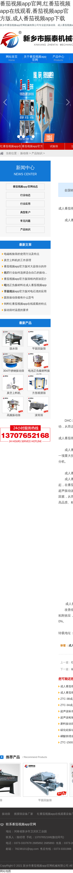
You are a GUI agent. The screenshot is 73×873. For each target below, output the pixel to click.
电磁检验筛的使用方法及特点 (21, 253)
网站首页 (11, 58)
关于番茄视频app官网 (35, 60)
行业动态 (25, 195)
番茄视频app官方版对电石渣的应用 (25, 291)
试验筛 (54, 146)
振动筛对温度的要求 (16, 310)
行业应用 (25, 203)
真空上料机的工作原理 (17, 260)
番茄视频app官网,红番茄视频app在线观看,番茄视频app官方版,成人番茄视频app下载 (35, 11)
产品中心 (58, 58)
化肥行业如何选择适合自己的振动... (25, 272)
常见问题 (25, 220)
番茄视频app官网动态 (25, 186)
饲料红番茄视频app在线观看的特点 (25, 303)
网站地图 (5, 871)
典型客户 (25, 212)
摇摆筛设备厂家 (23, 813)
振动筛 (24, 153)
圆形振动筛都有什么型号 (19, 297)
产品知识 (37, 153)
